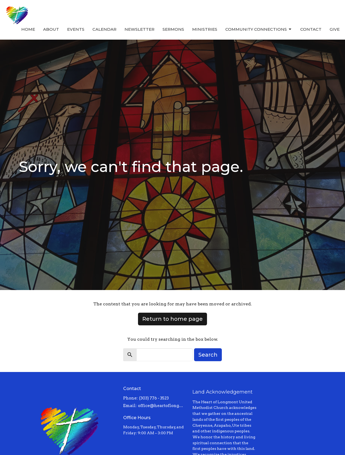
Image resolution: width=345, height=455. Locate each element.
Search (208, 354)
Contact (311, 29)
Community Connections (258, 29)
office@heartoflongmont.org (162, 405)
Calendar (104, 29)
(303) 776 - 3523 (154, 398)
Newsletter (139, 29)
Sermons (173, 29)
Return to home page (172, 319)
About (51, 29)
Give (335, 29)
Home (28, 29)
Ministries (204, 29)
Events (75, 29)
